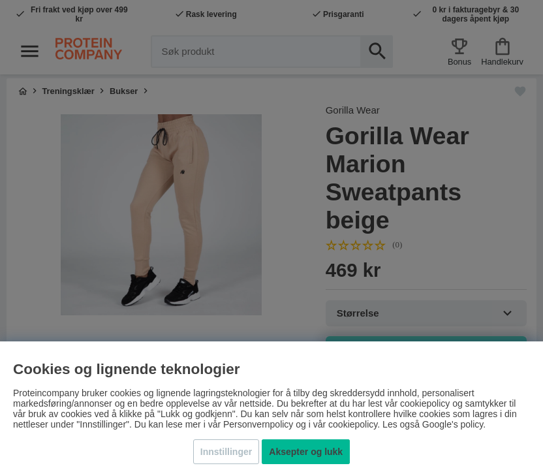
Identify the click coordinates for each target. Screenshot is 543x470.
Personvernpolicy (258, 424)
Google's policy (452, 424)
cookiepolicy (352, 424)
